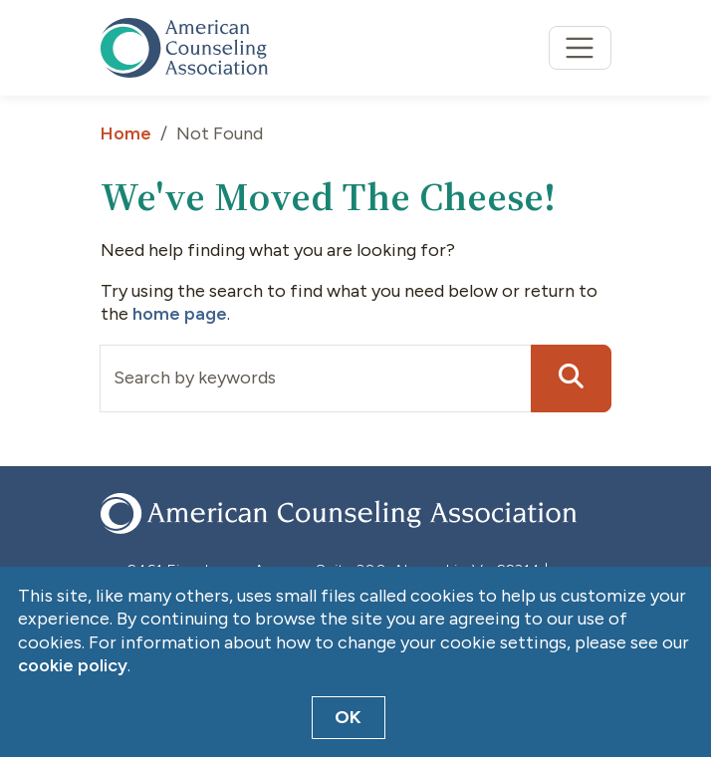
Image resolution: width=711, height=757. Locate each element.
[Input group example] (316, 378)
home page (179, 314)
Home (126, 133)
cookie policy (72, 665)
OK (348, 717)
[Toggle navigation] (580, 48)
